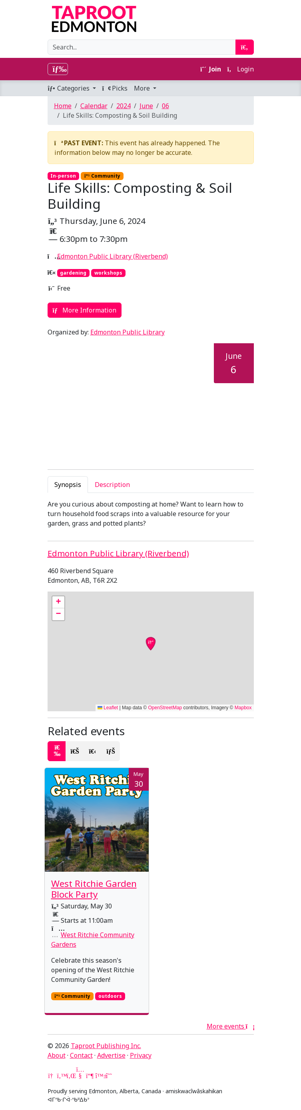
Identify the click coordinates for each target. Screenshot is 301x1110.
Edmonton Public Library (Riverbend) (112, 256)
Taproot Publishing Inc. (106, 1045)
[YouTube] (80, 1075)
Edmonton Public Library (127, 332)
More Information (84, 310)
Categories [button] (69, 88)
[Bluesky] (100, 1075)
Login (240, 69)
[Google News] (52, 1075)
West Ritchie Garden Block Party (94, 888)
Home (63, 105)
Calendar (94, 105)
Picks (115, 88)
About (57, 1055)
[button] (58, 602)
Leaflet (108, 707)
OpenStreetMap (165, 707)
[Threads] (109, 1075)
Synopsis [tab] (67, 484)
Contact (81, 1055)
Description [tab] (112, 484)
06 (165, 105)
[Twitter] (61, 1075)
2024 (123, 105)
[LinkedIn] (71, 1075)
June (146, 105)
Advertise (111, 1055)
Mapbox (243, 707)
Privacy (140, 1055)
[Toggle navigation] (58, 69)
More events (230, 1026)
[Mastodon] (90, 1075)
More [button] (142, 88)
